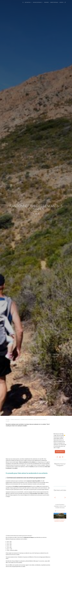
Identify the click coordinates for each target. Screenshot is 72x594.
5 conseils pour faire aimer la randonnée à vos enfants (59, 520)
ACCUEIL (8, 419)
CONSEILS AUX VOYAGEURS (27, 419)
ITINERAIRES (46, 2)
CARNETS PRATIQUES (54, 2)
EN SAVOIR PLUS (60, 451)
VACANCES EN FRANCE (37, 2)
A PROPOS (61, 2)
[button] (55, 497)
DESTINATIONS (27, 2)
